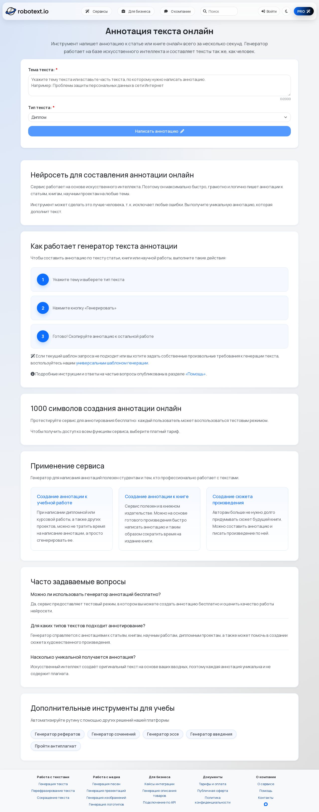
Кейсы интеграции (159, 784)
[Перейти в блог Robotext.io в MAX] (266, 804)
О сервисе (265, 784)
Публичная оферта (212, 790)
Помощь (265, 790)
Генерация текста (53, 784)
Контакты (265, 797)
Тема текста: (43, 69)
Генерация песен (106, 784)
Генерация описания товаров (159, 793)
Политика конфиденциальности (213, 800)
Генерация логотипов (106, 804)
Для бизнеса (136, 11)
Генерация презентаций (106, 790)
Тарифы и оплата (212, 784)
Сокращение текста (53, 797)
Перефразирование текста (53, 790)
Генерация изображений (106, 797)
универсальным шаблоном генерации (112, 363)
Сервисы (96, 11)
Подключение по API (159, 802)
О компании (177, 11)
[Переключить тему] (286, 11)
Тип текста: (41, 107)
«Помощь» (195, 374)
